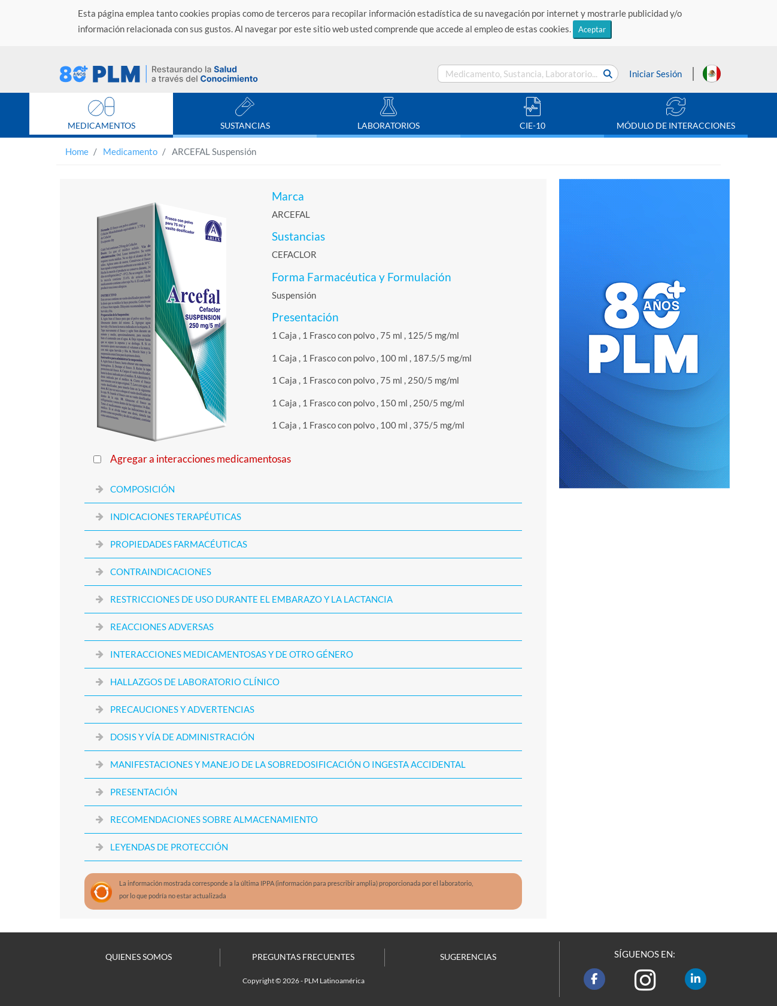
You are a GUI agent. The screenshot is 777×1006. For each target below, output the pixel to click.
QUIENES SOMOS (138, 957)
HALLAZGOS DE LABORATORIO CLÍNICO (195, 681)
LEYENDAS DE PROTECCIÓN (169, 846)
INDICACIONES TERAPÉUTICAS (175, 516)
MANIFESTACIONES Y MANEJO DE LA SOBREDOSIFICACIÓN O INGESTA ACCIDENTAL (288, 764)
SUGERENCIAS (468, 957)
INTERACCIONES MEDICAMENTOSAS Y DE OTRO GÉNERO (231, 654)
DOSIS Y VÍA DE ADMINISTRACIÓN (182, 736)
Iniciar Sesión (655, 73)
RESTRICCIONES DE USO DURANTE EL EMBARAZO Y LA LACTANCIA (251, 599)
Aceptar (592, 29)
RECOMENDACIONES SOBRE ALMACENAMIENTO (214, 819)
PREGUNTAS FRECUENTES (303, 957)
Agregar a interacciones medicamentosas (200, 459)
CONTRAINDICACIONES (160, 571)
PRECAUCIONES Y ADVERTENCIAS (182, 709)
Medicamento (130, 151)
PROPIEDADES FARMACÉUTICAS (178, 544)
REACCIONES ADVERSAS (162, 626)
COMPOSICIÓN (142, 489)
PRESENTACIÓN (143, 791)
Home (77, 151)
